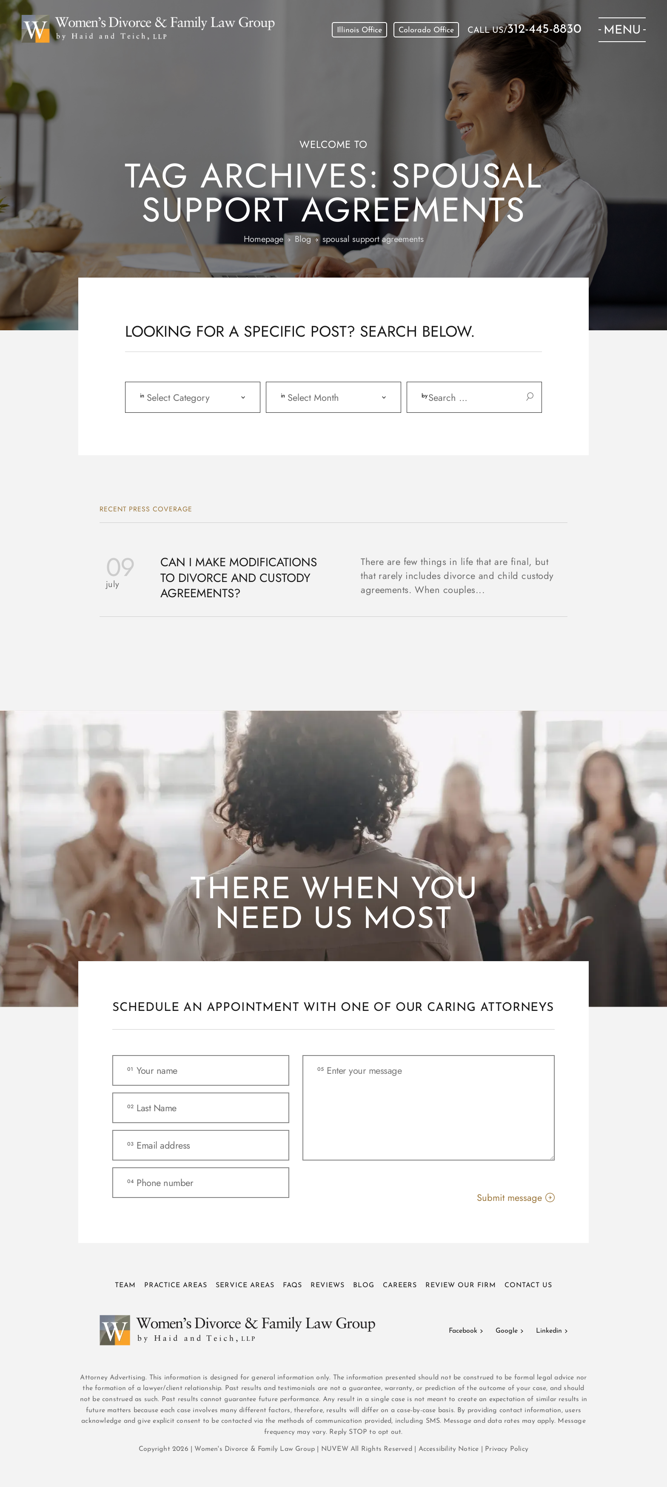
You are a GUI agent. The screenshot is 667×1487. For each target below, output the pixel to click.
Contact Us (528, 1285)
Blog (363, 1285)
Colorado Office (426, 30)
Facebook (463, 1331)
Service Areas (245, 1285)
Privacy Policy (506, 1449)
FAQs (292, 1285)
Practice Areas (175, 1285)
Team (125, 1285)
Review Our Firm (460, 1285)
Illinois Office (359, 30)
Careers (400, 1285)
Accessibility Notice (450, 1449)
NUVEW (334, 1449)
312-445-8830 (544, 29)
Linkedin (549, 1331)
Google (507, 1331)
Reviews (328, 1285)
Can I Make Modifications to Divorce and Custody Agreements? (238, 578)
